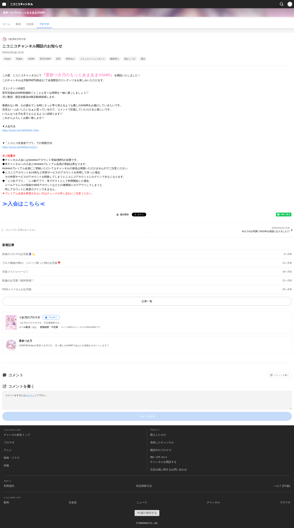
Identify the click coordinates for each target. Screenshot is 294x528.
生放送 (30, 24)
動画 (18, 24)
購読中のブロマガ (160, 450)
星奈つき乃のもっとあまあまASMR (24, 12)
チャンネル (213, 502)
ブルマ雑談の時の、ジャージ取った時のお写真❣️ (31, 263)
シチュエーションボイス (92, 59)
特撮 (6, 465)
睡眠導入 (114, 59)
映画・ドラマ (12, 457)
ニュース (141, 502)
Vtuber (7, 59)
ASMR (31, 59)
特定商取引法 (144, 485)
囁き (143, 59)
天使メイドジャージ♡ (15, 271)
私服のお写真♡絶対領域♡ (18, 280)
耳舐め (19, 59)
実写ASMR (45, 59)
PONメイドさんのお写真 (17, 289)
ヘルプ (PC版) (282, 485)
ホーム (6, 24)
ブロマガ (44, 24)
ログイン (30, 395)
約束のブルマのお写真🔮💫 (18, 254)
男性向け (70, 59)
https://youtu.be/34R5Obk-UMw (20, 130)
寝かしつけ (130, 59)
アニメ (8, 450)
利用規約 (9, 485)
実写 (58, 59)
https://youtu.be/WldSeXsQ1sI (19, 147)
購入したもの (158, 434)
